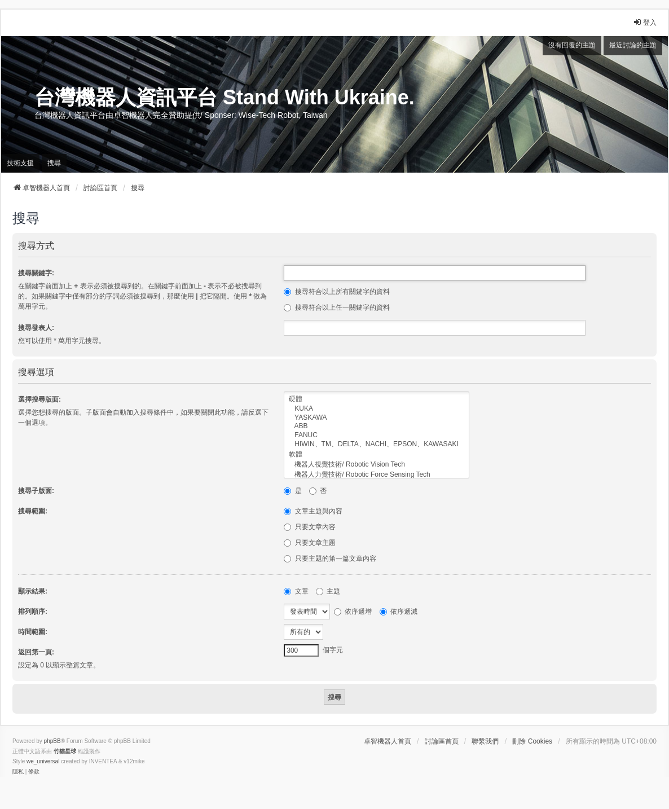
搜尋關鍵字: (36, 273)
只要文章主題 (309, 543)
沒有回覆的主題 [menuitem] (572, 45)
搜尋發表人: (36, 328)
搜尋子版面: (36, 491)
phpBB (52, 741)
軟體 (376, 455)
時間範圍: (32, 632)
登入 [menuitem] (645, 22)
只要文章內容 (309, 527)
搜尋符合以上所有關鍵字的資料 (336, 292)
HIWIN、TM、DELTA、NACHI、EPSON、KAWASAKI (376, 444)
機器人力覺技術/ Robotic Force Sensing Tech (376, 475)
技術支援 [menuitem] (20, 163)
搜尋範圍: (32, 511)
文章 (296, 591)
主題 (328, 591)
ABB (376, 426)
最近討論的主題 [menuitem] (633, 45)
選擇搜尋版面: (39, 399)
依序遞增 (353, 611)
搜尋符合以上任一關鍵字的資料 (336, 307)
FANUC (376, 435)
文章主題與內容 (313, 511)
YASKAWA (376, 418)
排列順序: (32, 611)
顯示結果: (32, 591)
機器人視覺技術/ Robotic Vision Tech (376, 465)
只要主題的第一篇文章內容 (330, 558)
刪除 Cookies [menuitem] (532, 741)
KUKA (376, 408)
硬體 (376, 399)
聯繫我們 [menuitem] (485, 741)
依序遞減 (398, 611)
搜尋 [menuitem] (54, 163)
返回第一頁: (36, 652)
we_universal (43, 761)
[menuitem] (18, 772)
